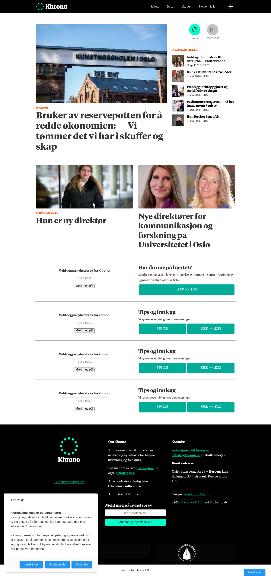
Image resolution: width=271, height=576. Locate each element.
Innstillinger (254, 572)
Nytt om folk (207, 8)
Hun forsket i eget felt (203, 116)
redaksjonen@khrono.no (190, 450)
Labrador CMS (192, 502)
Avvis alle (81, 564)
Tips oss (162, 328)
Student (187, 8)
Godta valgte (57, 564)
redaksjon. (146, 468)
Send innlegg (187, 289)
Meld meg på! (84, 286)
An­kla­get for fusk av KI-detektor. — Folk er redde (206, 59)
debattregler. (125, 473)
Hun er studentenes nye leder (209, 72)
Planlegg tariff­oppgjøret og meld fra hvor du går (207, 88)
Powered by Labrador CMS (135, 570)
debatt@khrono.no (186, 455)
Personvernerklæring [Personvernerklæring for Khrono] (69, 482)
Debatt (171, 8)
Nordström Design (197, 494)
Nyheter (155, 8)
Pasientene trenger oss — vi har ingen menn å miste (210, 103)
